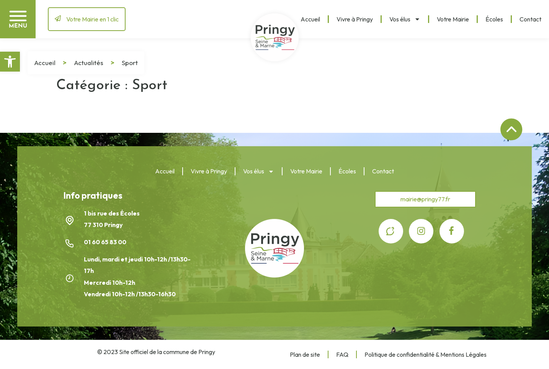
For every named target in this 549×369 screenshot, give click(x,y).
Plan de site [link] (305, 354)
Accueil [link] (310, 19)
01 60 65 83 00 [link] (105, 242)
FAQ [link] (342, 354)
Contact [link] (530, 19)
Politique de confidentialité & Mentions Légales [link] (425, 354)
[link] (10, 62)
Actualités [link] (88, 63)
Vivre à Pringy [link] (355, 19)
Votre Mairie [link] (453, 19)
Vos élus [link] (404, 19)
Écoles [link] (494, 19)
